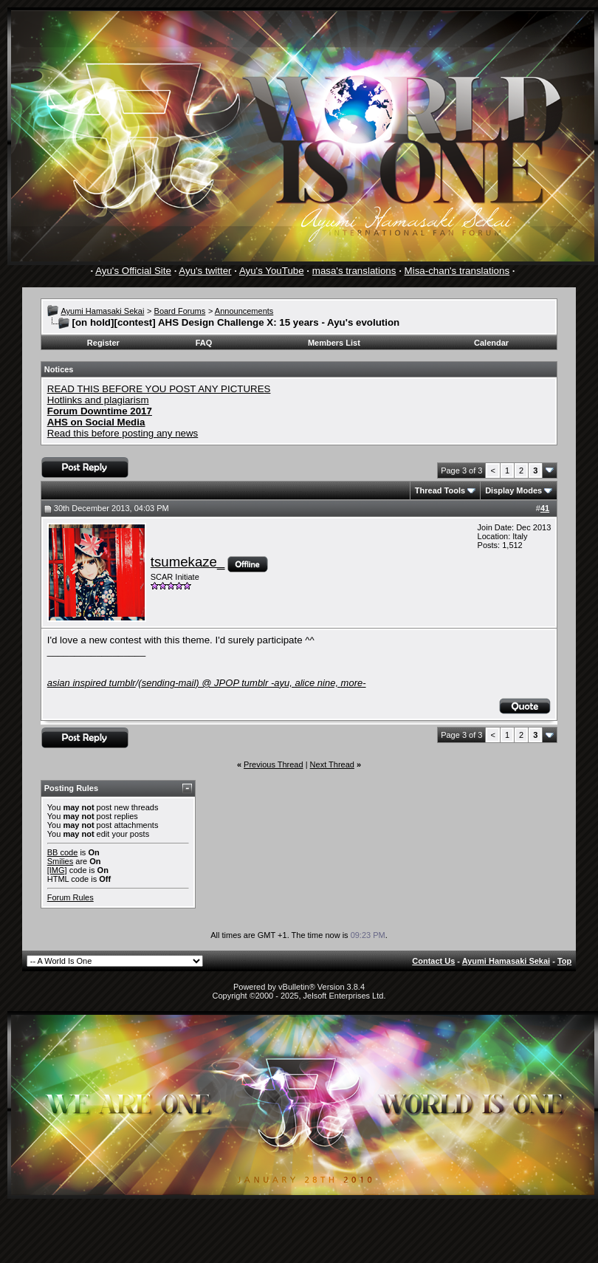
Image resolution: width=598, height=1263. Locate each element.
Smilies (60, 861)
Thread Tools (440, 490)
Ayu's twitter (205, 270)
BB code (62, 852)
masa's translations (354, 270)
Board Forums (180, 311)
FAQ (204, 342)
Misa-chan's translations (457, 270)
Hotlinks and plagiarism (98, 399)
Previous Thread (273, 764)
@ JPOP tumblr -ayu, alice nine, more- (251, 682)
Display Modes (513, 490)
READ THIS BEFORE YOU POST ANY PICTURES (159, 388)
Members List (334, 342)
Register (103, 342)
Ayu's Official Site (133, 270)
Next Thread (332, 764)
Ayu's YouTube (271, 270)
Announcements (244, 311)
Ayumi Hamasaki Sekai (102, 311)
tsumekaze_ (188, 561)
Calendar (491, 342)
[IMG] (57, 870)
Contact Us (433, 960)
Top (564, 960)
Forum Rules (70, 897)
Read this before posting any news (123, 433)
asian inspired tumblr (91, 682)
